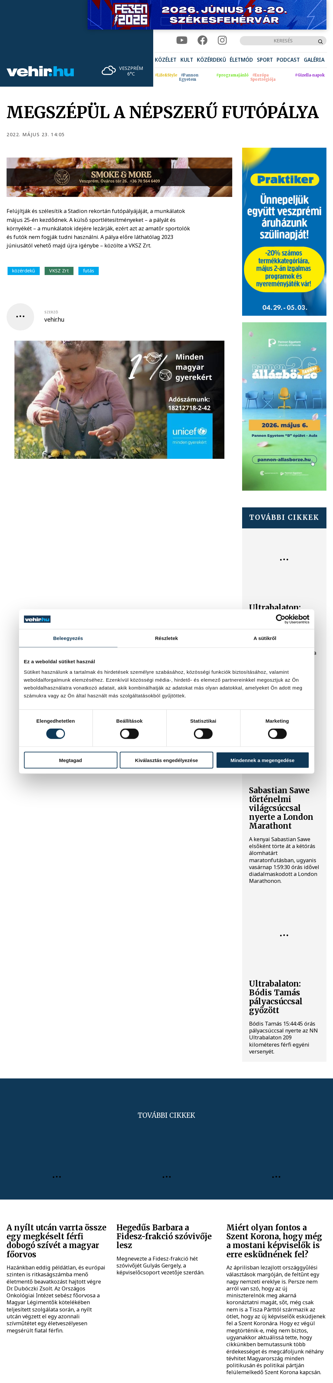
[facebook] (203, 40)
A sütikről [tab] (265, 638)
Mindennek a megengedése (262, 760)
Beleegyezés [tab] (68, 638)
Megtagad (70, 760)
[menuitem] (166, 60)
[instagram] (222, 40)
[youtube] (182, 40)
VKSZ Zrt (59, 270)
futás (88, 270)
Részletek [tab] (166, 638)
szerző (51, 312)
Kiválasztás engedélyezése (166, 760)
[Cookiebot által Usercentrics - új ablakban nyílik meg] (280, 619)
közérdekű (23, 270)
